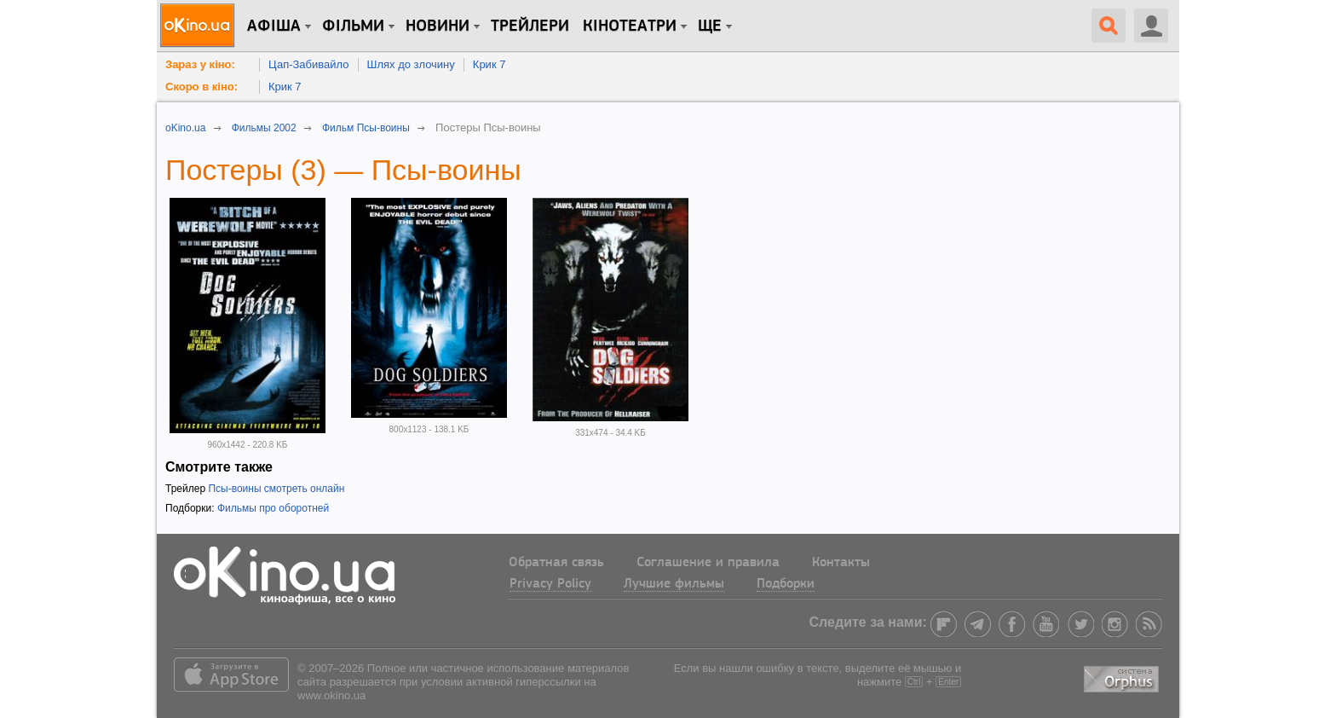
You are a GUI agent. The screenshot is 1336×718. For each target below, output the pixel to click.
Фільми (353, 26)
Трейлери (530, 26)
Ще (710, 26)
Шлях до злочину (411, 64)
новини (437, 26)
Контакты (841, 563)
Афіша (274, 26)
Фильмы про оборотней (273, 508)
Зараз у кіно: (200, 64)
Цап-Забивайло (308, 64)
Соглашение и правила (708, 563)
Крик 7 (489, 64)
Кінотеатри (630, 26)
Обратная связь (556, 563)
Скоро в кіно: (201, 86)
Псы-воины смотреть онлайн (276, 489)
